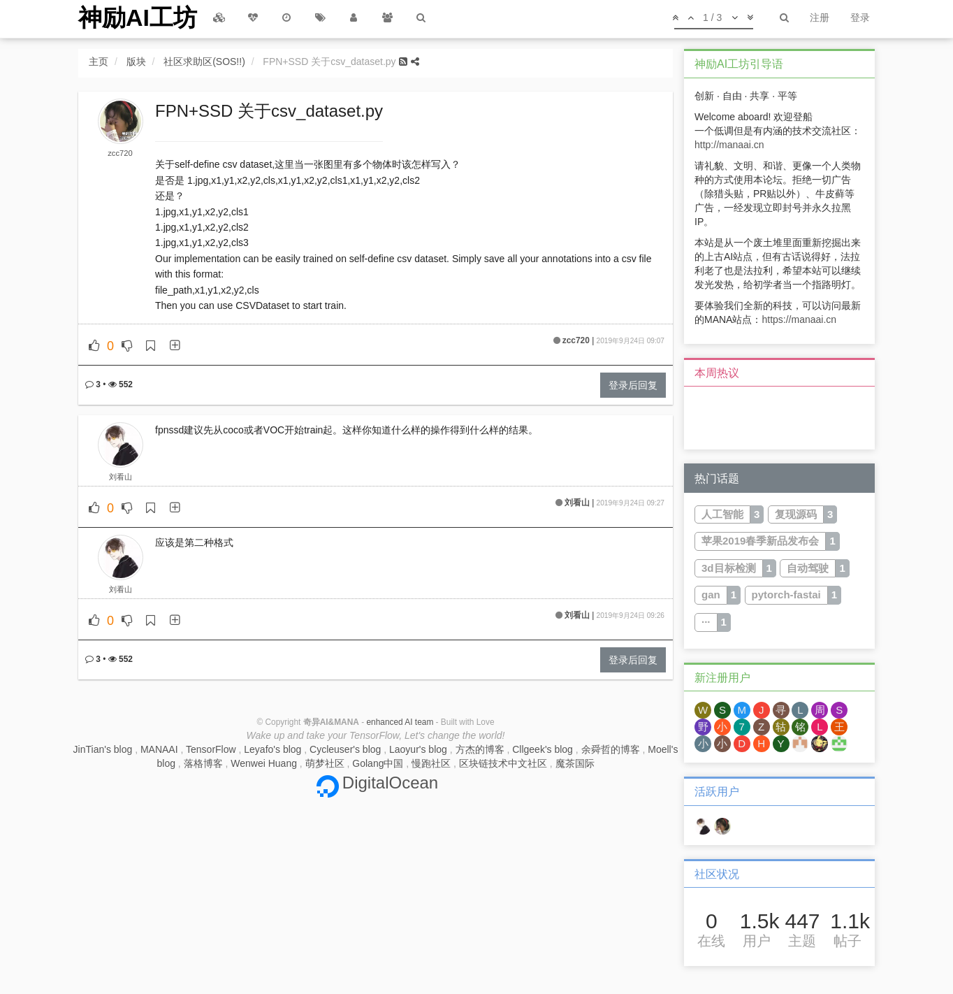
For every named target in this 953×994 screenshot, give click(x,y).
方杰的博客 (480, 749)
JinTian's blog (103, 749)
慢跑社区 (431, 763)
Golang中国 (377, 763)
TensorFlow (211, 749)
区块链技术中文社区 (503, 763)
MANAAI (159, 749)
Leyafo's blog (272, 749)
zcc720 (120, 153)
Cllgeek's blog (542, 749)
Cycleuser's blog (345, 749)
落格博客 (203, 763)
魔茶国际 (575, 763)
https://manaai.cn (799, 319)
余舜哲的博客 (610, 749)
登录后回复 (633, 385)
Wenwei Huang (264, 763)
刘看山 (120, 477)
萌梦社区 (324, 763)
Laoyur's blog (418, 749)
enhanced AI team (399, 722)
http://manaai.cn (729, 144)
